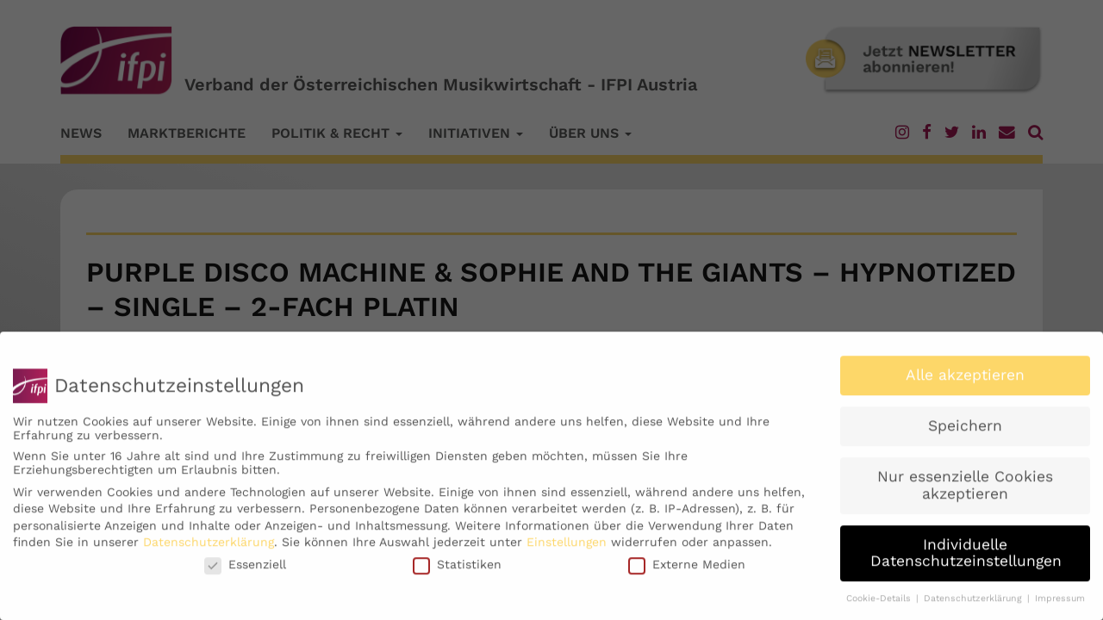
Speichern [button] (965, 433)
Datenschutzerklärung (208, 549)
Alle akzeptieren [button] (965, 382)
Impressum (1060, 605)
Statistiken (457, 571)
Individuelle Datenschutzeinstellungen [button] (966, 559)
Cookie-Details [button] (880, 605)
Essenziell (245, 571)
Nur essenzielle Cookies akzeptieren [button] (965, 491)
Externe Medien (686, 571)
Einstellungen (567, 549)
